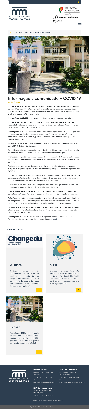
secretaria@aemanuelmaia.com (44, 382)
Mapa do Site (33, 407)
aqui (73, 118)
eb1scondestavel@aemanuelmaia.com (72, 382)
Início (11, 32)
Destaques (19, 32)
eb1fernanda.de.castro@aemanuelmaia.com (48, 400)
